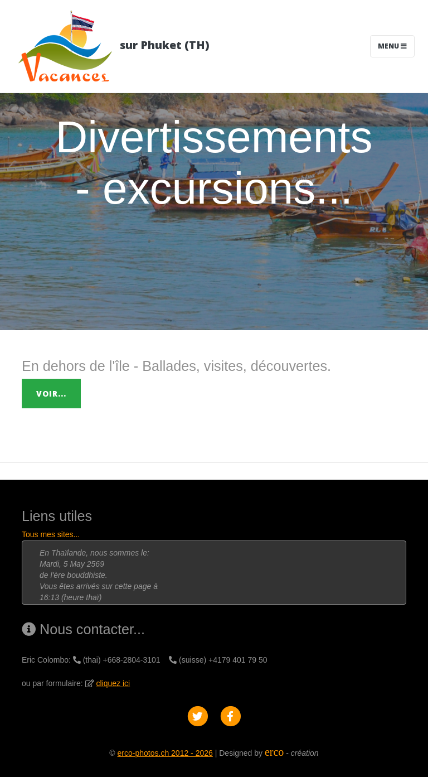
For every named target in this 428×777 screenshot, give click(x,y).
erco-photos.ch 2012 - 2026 (165, 753)
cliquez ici (113, 683)
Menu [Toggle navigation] (392, 46)
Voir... (51, 393)
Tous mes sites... (51, 534)
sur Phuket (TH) (111, 46)
